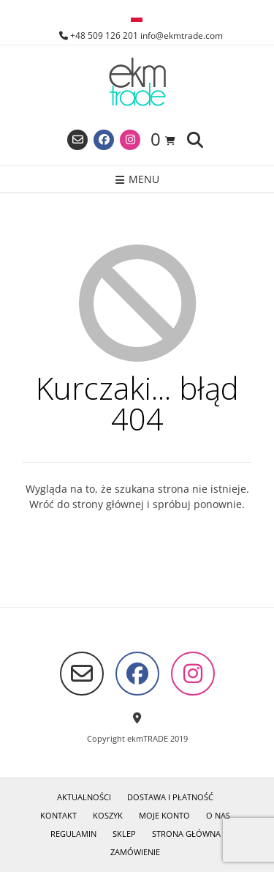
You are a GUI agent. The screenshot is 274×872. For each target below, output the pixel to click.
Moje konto (164, 815)
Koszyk (108, 815)
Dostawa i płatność (170, 796)
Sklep (124, 833)
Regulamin (73, 833)
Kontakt (58, 815)
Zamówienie (135, 851)
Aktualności (84, 796)
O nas (218, 815)
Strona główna (186, 833)
